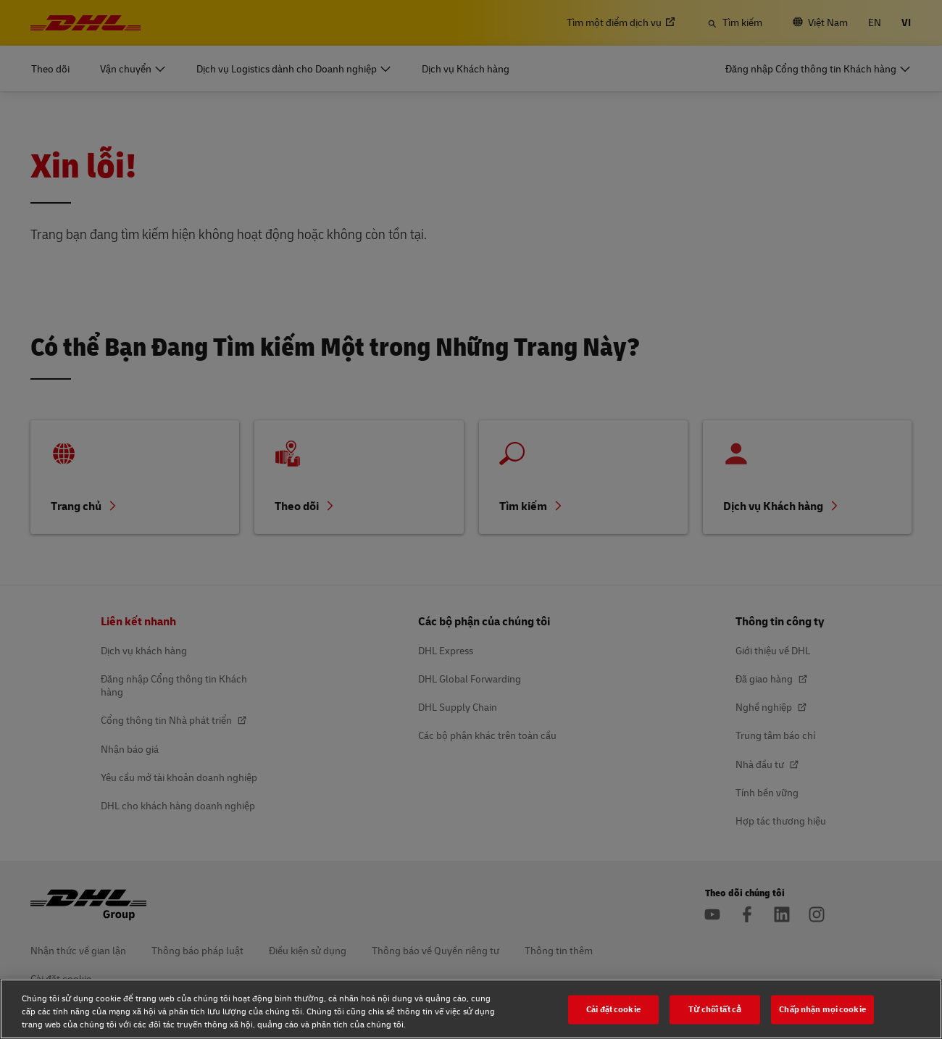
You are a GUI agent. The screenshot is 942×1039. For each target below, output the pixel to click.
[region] (471, 1009)
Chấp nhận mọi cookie (822, 1008)
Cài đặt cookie (613, 1008)
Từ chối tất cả (714, 1008)
